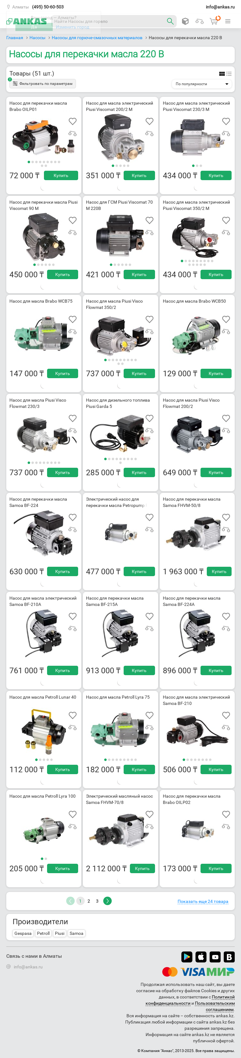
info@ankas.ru (220, 6)
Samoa (76, 933)
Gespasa (23, 933)
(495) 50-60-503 (48, 6)
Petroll (43, 933)
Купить (61, 175)
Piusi (59, 933)
